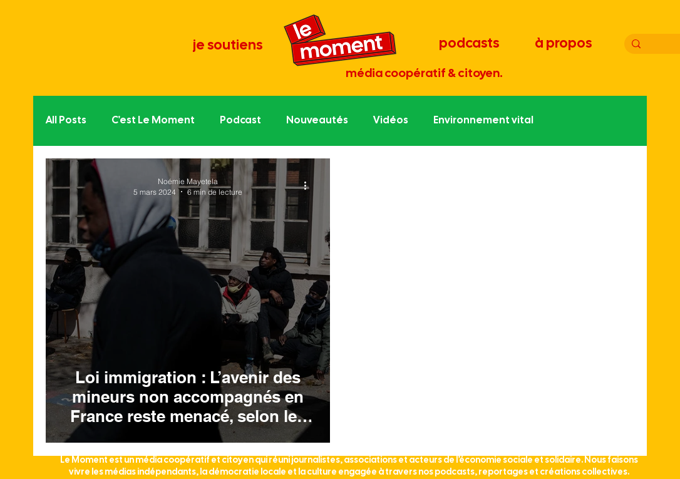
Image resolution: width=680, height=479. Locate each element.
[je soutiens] (228, 45)
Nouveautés (317, 120)
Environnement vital (483, 120)
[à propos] (564, 43)
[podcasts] (470, 43)
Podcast (240, 120)
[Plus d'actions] (309, 185)
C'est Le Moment (153, 120)
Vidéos (390, 120)
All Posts (66, 120)
